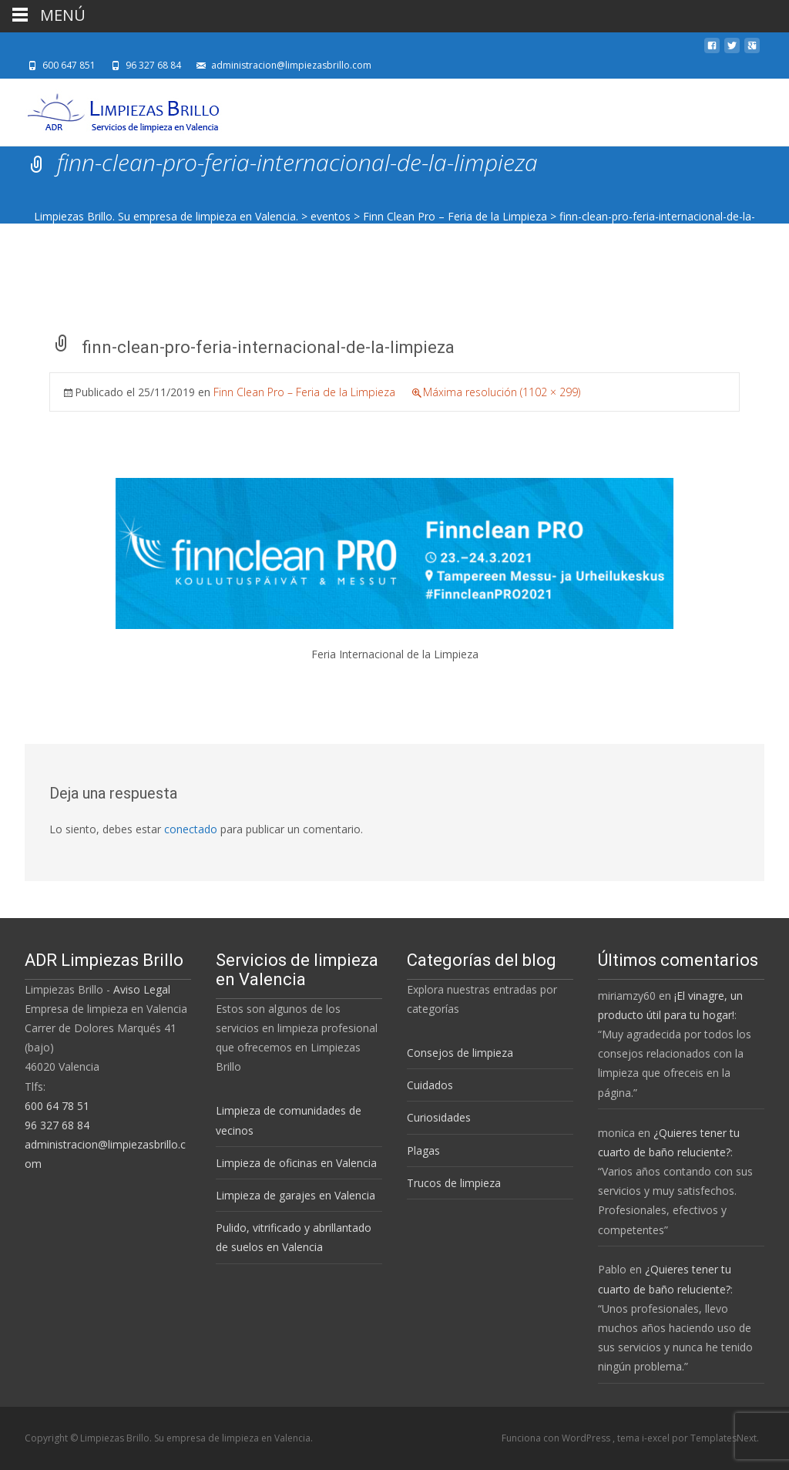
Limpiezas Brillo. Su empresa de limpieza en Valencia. (166, 216)
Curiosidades (439, 1117)
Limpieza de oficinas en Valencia (296, 1162)
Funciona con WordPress (557, 1438)
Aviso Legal (141, 989)
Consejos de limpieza (460, 1052)
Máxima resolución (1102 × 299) (501, 392)
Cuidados (430, 1085)
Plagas (423, 1150)
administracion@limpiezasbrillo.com (291, 65)
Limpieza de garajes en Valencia (295, 1195)
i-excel (657, 1438)
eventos (331, 216)
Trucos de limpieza (454, 1183)
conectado (190, 829)
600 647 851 (69, 65)
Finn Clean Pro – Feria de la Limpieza (455, 216)
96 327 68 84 (153, 65)
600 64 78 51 (57, 1105)
